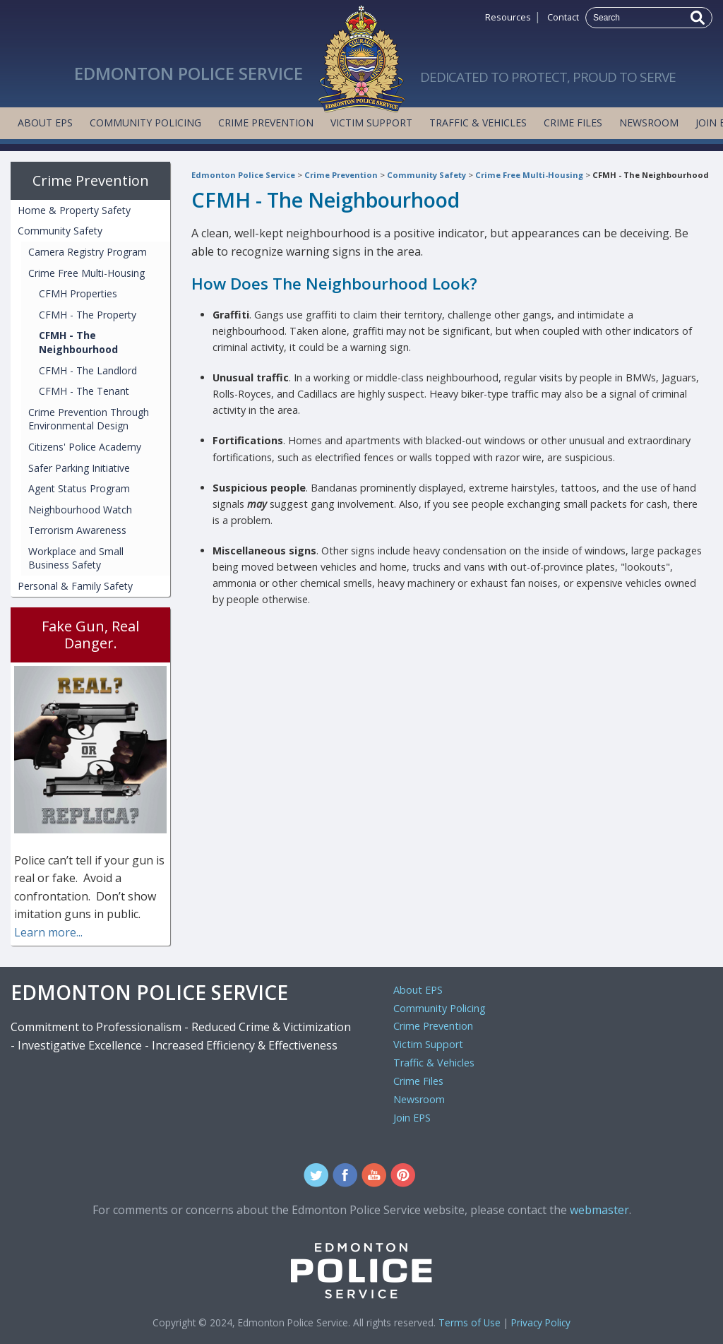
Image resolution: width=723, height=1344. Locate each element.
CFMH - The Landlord (88, 370)
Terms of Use (469, 1322)
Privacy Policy (540, 1322)
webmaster (599, 1210)
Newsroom (649, 122)
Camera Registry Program (87, 251)
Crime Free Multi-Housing (529, 175)
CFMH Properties (78, 293)
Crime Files (573, 122)
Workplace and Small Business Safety (76, 558)
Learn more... (48, 932)
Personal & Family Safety (75, 586)
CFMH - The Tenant (84, 391)
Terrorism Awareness (77, 530)
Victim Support (371, 122)
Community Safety (426, 175)
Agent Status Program (79, 488)
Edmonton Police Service (243, 175)
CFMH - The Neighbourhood (650, 175)
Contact (563, 17)
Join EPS (412, 1117)
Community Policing (145, 122)
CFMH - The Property (87, 314)
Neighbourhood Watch (80, 509)
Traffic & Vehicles (478, 122)
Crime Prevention (265, 122)
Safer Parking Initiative (79, 468)
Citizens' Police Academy (84, 446)
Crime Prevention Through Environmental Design (88, 419)
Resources (508, 17)
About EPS (45, 122)
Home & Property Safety (74, 210)
